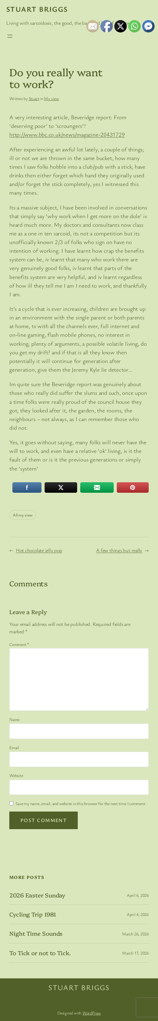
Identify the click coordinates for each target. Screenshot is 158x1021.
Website (16, 775)
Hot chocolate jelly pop (39, 550)
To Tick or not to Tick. (40, 953)
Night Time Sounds (36, 933)
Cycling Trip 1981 (32, 914)
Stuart (34, 98)
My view (51, 98)
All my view (23, 515)
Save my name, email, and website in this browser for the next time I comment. (80, 803)
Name (14, 719)
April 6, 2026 (138, 895)
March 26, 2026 (135, 934)
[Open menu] (10, 36)
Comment (19, 644)
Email (14, 747)
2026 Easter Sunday (37, 895)
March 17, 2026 (135, 953)
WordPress (91, 1013)
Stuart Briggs (37, 9)
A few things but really (119, 550)
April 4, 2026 (138, 914)
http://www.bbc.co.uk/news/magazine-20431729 (67, 134)
